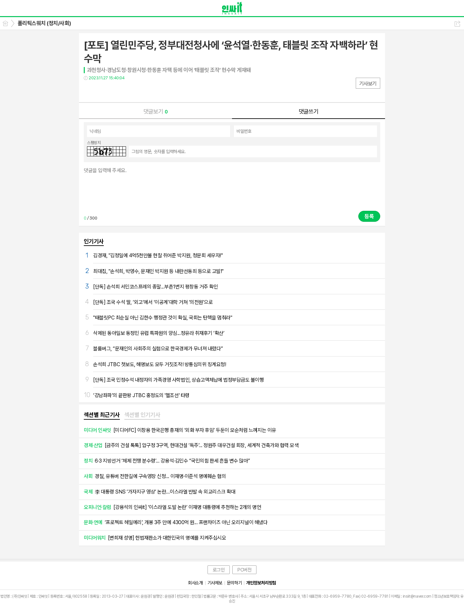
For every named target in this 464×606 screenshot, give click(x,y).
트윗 (102, 91)
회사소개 (195, 582)
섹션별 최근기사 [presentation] (102, 414)
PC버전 (244, 570)
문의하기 (234, 582)
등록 (369, 216)
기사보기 (368, 84)
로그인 (219, 570)
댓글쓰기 (309, 111)
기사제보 (215, 582)
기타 (128, 91)
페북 (89, 91)
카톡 (115, 91)
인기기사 (94, 241)
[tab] (102, 415)
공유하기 (457, 23)
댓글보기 (155, 111)
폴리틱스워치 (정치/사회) (44, 23)
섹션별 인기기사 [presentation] (142, 414)
